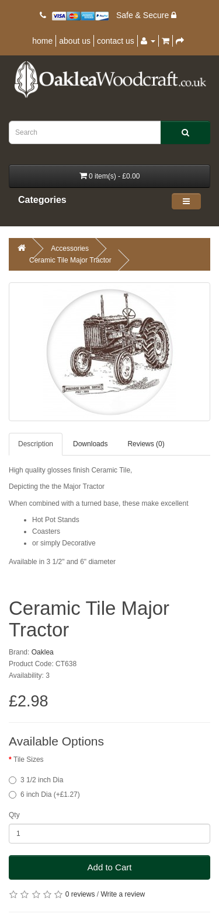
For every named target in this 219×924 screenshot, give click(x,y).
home (42, 41)
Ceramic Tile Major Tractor (70, 260)
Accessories (70, 248)
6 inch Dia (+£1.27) (44, 794)
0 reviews (80, 894)
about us (75, 41)
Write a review (122, 894)
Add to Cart (110, 867)
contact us (115, 41)
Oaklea (43, 652)
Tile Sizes (28, 759)
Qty (14, 815)
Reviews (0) (145, 444)
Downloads (90, 444)
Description (35, 444)
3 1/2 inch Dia (36, 780)
